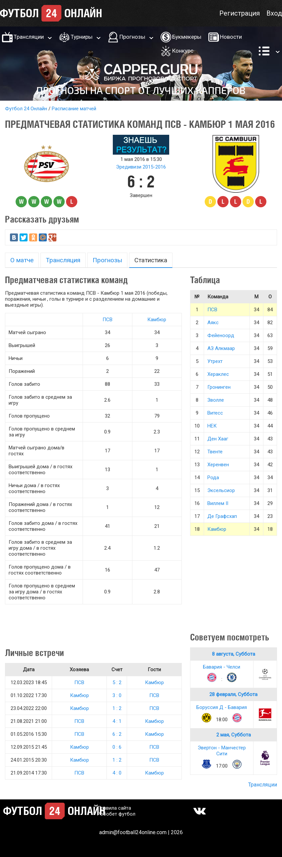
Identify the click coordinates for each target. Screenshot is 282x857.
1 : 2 (116, 708)
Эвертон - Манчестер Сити (222, 751)
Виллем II (217, 503)
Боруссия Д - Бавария (221, 707)
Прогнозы (132, 36)
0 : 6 (116, 747)
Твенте (215, 452)
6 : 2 (116, 734)
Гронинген (219, 387)
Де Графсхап (222, 516)
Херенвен (218, 465)
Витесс (215, 413)
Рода (213, 477)
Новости (231, 36)
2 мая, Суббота (233, 735)
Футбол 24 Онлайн (26, 109)
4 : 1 (116, 721)
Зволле (215, 400)
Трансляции (29, 36)
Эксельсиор (221, 490)
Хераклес (218, 374)
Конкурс (182, 50)
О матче (22, 260)
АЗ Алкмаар (221, 348)
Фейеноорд (220, 335)
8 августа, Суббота (233, 654)
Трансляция (63, 260)
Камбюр (156, 320)
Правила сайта (114, 808)
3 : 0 (116, 695)
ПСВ (107, 320)
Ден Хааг (217, 439)
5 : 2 (116, 682)
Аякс (213, 323)
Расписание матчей (74, 109)
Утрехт (215, 361)
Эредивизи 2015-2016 (141, 167)
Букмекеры (186, 36)
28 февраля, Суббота (233, 694)
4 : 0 (116, 773)
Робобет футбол (116, 814)
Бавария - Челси (221, 667)
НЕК (212, 426)
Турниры (82, 36)
